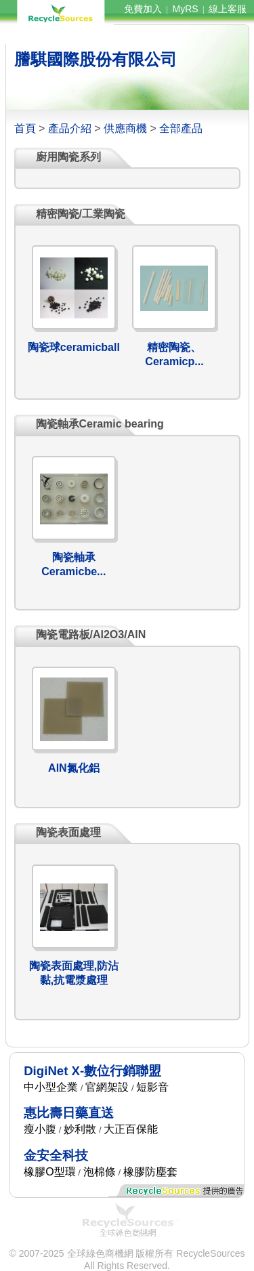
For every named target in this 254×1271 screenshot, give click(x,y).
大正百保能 (131, 1129)
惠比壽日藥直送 (69, 1113)
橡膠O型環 (49, 1172)
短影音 (152, 1087)
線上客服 (228, 8)
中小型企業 (51, 1087)
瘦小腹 (40, 1129)
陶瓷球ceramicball (74, 347)
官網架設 (107, 1087)
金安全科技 (56, 1155)
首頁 (25, 128)
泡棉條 (99, 1172)
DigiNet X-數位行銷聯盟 (92, 1071)
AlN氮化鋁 (74, 768)
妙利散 (80, 1129)
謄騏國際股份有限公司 (95, 59)
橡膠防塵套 (150, 1172)
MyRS (185, 8)
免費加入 (143, 8)
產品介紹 (69, 128)
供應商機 (125, 128)
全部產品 (181, 128)
